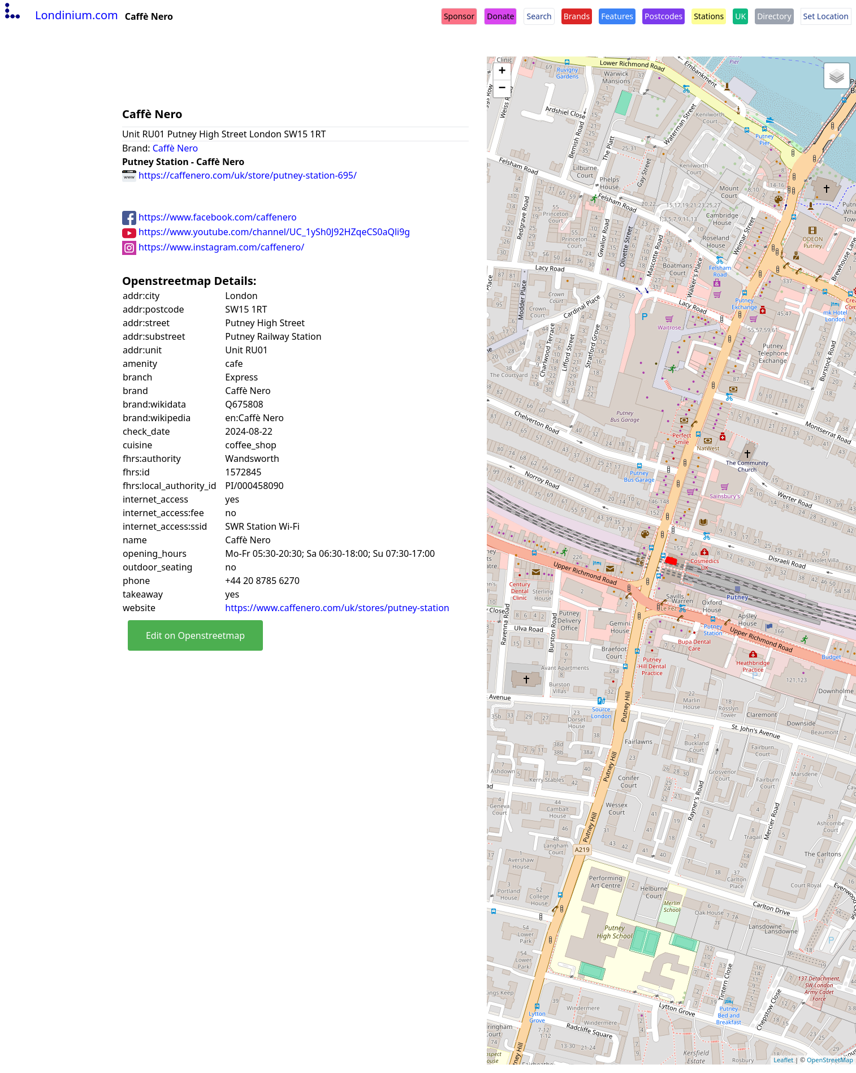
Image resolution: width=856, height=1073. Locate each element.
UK (740, 16)
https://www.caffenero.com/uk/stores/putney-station (337, 608)
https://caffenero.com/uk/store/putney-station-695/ (239, 175)
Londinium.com (60, 15)
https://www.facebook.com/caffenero (209, 217)
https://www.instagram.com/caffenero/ (213, 247)
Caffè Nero (175, 148)
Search (538, 16)
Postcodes (663, 16)
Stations (709, 16)
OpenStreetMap (830, 1059)
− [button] (502, 88)
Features (617, 16)
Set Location (826, 16)
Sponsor (459, 16)
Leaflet (783, 1059)
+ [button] (502, 71)
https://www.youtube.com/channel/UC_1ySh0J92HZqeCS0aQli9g (266, 232)
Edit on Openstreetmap (195, 635)
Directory (774, 16)
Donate (500, 16)
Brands (577, 16)
